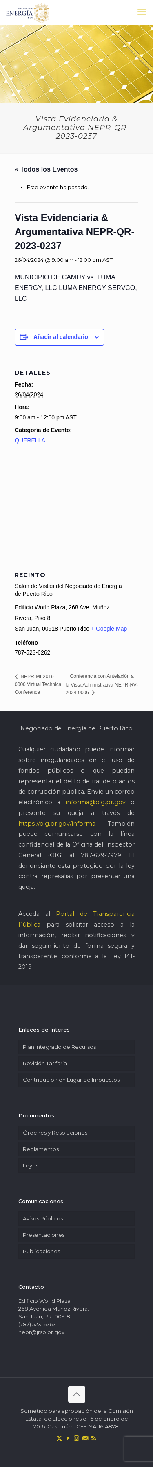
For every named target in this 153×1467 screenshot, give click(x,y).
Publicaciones (41, 1251)
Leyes (30, 1165)
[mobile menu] (142, 12)
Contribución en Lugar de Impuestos (71, 1079)
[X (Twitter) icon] (59, 1438)
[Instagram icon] (76, 1438)
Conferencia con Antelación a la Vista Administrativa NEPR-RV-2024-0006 (102, 684)
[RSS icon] (94, 1438)
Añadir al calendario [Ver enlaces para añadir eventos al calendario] (60, 337)
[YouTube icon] (68, 1438)
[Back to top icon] (76, 1394)
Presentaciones (43, 1234)
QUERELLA (30, 440)
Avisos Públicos (43, 1218)
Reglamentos (41, 1149)
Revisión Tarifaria (45, 1063)
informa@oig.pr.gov (96, 802)
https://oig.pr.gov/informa (56, 823)
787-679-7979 (101, 855)
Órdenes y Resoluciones (55, 1132)
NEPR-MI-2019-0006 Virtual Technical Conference (38, 685)
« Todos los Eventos (46, 169)
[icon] (85, 1438)
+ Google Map (109, 628)
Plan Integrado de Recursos (59, 1047)
